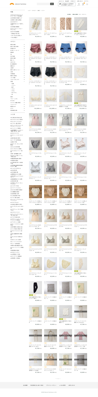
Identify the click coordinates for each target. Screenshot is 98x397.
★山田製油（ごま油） (15, 254)
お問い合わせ (80, 1)
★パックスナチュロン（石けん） (17, 207)
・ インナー (13, 85)
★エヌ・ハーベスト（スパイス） (17, 135)
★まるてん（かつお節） (16, 239)
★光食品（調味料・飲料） (16, 204)
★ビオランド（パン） (15, 212)
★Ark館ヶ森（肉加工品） (16, 117)
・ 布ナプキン (14, 92)
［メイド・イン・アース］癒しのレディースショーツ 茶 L (80, 201)
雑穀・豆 (12, 66)
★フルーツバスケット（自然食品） (17, 224)
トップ (29, 10)
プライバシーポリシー (51, 385)
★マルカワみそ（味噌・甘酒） (16, 237)
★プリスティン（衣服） (16, 222)
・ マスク (13, 89)
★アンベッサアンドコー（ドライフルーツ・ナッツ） (17, 126)
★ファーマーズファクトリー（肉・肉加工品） (17, 214)
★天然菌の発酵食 (15, 26)
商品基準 (67, 1)
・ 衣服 (12, 83)
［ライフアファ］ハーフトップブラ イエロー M (35, 273)
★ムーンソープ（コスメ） (16, 241)
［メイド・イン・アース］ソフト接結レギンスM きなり (80, 321)
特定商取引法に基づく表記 (37, 385)
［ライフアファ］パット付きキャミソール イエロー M (35, 225)
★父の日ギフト (14, 22)
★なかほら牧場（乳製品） (17, 189)
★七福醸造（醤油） (15, 191)
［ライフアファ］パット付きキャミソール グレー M (80, 129)
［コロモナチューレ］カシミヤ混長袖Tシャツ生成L (65, 105)
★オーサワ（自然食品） (16, 140)
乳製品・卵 (13, 48)
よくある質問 (62, 385)
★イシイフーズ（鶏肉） (16, 128)
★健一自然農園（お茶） (16, 153)
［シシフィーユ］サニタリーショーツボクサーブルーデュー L (65, 58)
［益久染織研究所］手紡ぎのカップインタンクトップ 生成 (80, 105)
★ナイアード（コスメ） (16, 188)
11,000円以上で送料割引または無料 (67, 4)
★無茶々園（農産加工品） (17, 245)
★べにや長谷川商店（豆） (17, 229)
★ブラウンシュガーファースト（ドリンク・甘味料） (17, 219)
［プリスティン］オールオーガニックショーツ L (80, 81)
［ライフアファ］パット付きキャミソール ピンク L (35, 129)
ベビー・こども (14, 98)
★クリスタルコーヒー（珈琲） (16, 151)
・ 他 (12, 94)
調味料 (12, 52)
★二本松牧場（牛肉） (16, 195)
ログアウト (86, 1)
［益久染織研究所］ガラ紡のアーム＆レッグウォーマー (80, 33)
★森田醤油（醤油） (15, 250)
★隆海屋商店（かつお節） (17, 179)
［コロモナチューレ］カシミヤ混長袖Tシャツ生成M (35, 369)
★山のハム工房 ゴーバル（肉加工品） (17, 156)
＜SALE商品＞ (14, 37)
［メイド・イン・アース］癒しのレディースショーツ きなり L (65, 201)
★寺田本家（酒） (14, 181)
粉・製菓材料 (14, 64)
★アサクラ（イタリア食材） (17, 119)
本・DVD (13, 100)
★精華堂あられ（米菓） (16, 174)
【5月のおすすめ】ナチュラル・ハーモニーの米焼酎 (17, 15)
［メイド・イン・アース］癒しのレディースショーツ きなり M (35, 201)
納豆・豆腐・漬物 (14, 46)
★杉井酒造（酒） (14, 172)
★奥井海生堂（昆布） (16, 138)
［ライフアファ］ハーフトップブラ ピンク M (80, 153)
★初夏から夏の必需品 (16, 20)
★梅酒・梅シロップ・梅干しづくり (17, 24)
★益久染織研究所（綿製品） (16, 234)
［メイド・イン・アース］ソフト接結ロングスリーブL (50, 345)
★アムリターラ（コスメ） (16, 121)
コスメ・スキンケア (15, 79)
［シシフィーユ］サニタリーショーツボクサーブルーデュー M (80, 58)
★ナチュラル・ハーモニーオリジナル (17, 29)
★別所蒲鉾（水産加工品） (17, 227)
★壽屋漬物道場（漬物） (16, 158)
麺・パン (12, 60)
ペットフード (13, 104)
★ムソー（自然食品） (15, 243)
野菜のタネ (13, 106)
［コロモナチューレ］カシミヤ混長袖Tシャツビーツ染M (65, 345)
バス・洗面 (13, 77)
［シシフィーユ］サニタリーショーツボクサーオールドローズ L (50, 58)
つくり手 (13, 114)
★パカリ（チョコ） (15, 202)
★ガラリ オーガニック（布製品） (17, 144)
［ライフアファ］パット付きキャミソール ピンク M (50, 129)
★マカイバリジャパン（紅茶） (16, 231)
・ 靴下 (12, 87)
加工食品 (13, 56)
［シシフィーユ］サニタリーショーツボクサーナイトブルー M (50, 82)
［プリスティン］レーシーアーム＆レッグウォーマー (35, 33)
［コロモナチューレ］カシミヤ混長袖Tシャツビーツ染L (80, 345)
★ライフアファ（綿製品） (16, 256)
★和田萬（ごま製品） (15, 258)
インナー (43, 10)
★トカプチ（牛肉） (15, 186)
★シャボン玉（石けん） (16, 168)
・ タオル (13, 90)
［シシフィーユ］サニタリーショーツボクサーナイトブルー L (35, 82)
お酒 (12, 71)
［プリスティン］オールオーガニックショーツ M (65, 81)
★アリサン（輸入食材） (16, 123)
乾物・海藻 (13, 58)
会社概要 (25, 385)
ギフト (12, 108)
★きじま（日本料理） (15, 147)
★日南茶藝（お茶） (15, 193)
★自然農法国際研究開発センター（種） (17, 166)
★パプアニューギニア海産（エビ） (17, 210)
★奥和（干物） (14, 142)
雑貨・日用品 (14, 75)
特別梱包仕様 (14, 110)
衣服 (12, 81)
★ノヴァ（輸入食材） (15, 197)
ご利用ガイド (73, 1)
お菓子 (12, 68)
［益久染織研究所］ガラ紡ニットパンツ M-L (80, 273)
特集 (12, 12)
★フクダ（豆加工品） (15, 217)
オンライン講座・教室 (15, 102)
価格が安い (84, 14)
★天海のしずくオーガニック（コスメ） (17, 183)
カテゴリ (13, 41)
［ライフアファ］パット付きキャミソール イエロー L (50, 369)
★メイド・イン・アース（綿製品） (17, 248)
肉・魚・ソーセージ (15, 50)
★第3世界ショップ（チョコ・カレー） (17, 176)
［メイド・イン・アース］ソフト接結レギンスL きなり (35, 345)
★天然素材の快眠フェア (16, 18)
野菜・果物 (13, 44)
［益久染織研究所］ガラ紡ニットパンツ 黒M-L (35, 297)
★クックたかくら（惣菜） (16, 148)
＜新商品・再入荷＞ (15, 33)
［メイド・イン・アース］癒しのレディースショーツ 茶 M (50, 201)
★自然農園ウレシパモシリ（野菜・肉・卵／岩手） (17, 130)
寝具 (12, 96)
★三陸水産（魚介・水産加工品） (17, 163)
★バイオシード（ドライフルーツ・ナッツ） (17, 200)
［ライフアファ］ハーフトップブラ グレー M (50, 177)
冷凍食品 (13, 73)
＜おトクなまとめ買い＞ (16, 35)
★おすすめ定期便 (15, 31)
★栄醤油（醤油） (14, 160)
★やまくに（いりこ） (15, 252)
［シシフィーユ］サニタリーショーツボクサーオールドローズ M (35, 58)
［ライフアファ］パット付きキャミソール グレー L (65, 129)
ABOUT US (61, 1)
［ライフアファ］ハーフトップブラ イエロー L (80, 249)
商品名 (80, 14)
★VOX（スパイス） (15, 133)
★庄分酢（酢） (14, 170)
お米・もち (13, 62)
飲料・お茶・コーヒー (15, 70)
